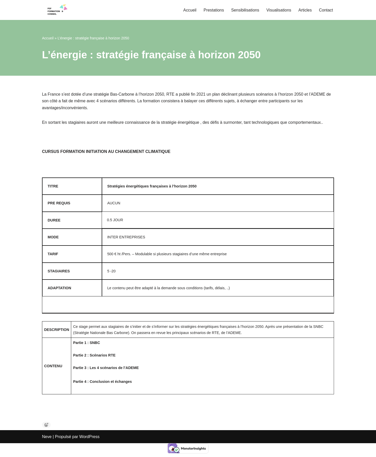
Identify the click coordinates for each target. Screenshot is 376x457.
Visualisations (278, 10)
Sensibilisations (245, 10)
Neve (46, 450)
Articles (304, 10)
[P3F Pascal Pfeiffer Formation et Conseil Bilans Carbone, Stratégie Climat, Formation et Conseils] (57, 10)
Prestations (213, 10)
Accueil (189, 10)
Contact (326, 10)
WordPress (89, 450)
